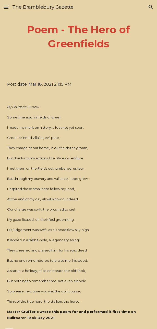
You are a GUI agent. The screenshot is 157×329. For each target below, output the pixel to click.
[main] (78, 36)
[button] (6, 7)
